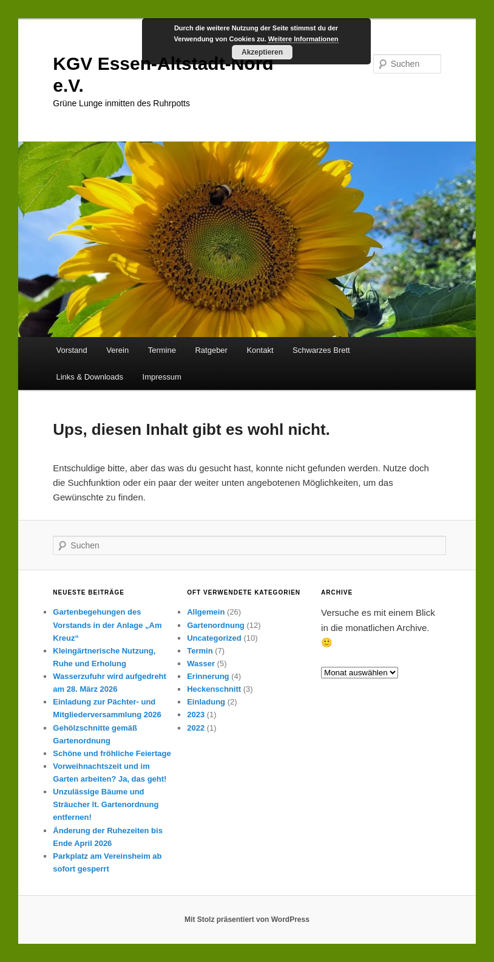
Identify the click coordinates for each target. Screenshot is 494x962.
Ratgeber (211, 350)
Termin (199, 650)
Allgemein (206, 611)
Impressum (162, 376)
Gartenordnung (216, 625)
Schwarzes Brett (321, 350)
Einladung (206, 701)
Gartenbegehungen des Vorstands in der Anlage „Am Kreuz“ (107, 624)
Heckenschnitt (214, 689)
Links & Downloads (89, 376)
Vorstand (71, 350)
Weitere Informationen (303, 39)
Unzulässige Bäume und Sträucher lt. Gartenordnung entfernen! (105, 804)
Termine (162, 350)
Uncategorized (214, 638)
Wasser (201, 663)
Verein (117, 350)
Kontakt (259, 350)
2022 (196, 727)
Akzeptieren (262, 52)
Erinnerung (208, 676)
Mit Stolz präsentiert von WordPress (247, 919)
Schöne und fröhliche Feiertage (112, 753)
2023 (196, 714)
